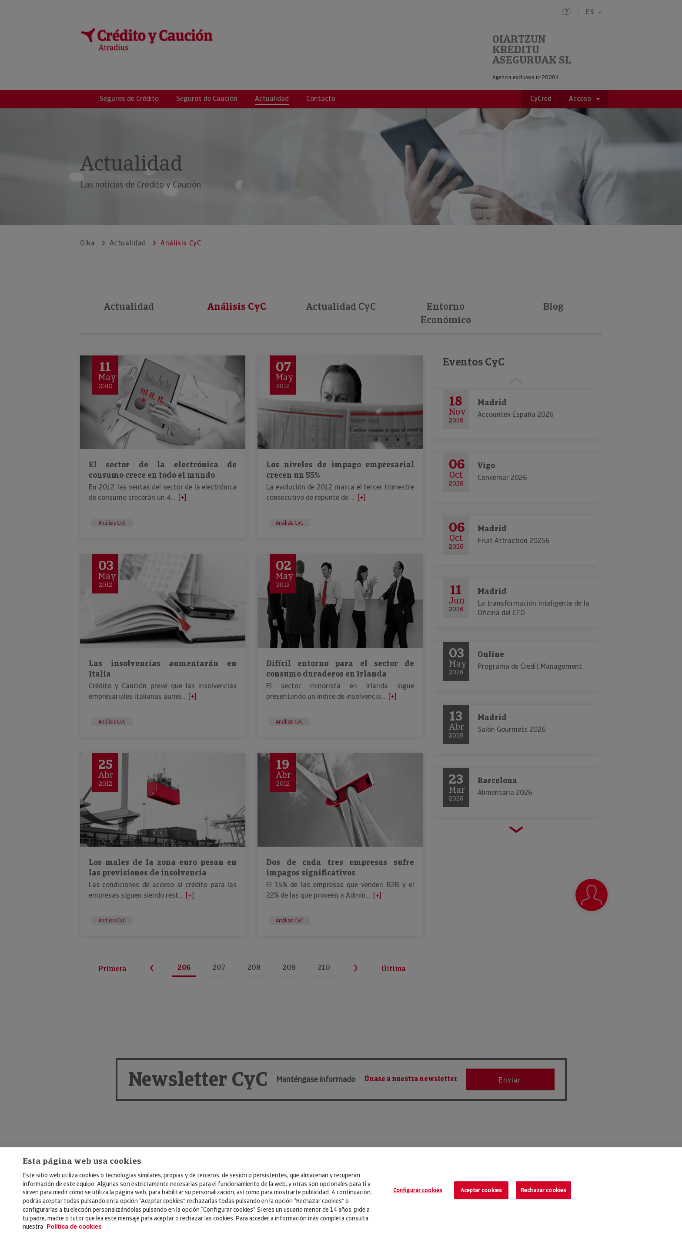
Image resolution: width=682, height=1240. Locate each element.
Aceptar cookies (481, 1190)
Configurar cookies (417, 1190)
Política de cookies (74, 1226)
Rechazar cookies (543, 1190)
